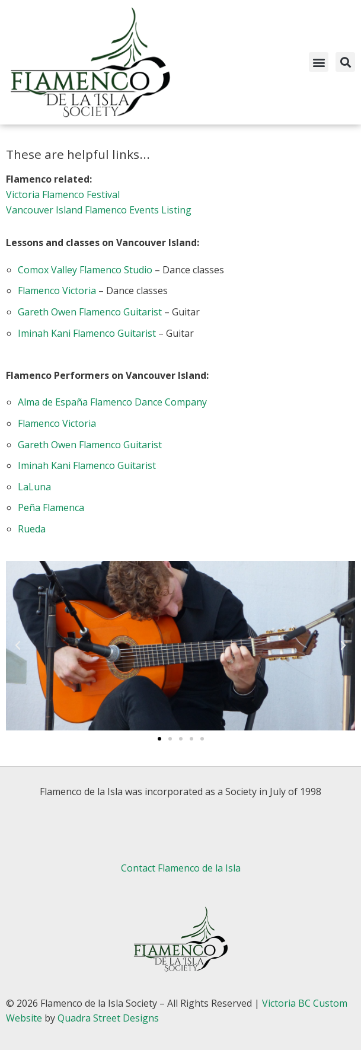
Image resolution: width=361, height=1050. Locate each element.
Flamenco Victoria (57, 290)
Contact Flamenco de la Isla (181, 868)
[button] (318, 62)
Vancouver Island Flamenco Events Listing (98, 209)
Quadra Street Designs (108, 1018)
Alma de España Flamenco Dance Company (112, 401)
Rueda (32, 528)
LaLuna (34, 486)
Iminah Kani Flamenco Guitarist (87, 333)
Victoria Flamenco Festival (63, 194)
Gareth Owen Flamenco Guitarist (90, 311)
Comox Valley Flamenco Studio (85, 269)
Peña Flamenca (51, 507)
